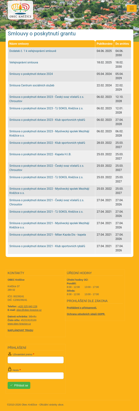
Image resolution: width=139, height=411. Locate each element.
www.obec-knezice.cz (19, 324)
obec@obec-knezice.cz (29, 310)
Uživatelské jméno (22, 354)
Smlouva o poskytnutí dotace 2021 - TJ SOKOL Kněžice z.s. (46, 211)
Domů (16, 24)
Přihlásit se (21, 385)
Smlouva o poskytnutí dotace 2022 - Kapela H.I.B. (40, 154)
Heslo (16, 370)
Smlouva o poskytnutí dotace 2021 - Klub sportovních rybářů (47, 246)
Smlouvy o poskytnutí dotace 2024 (31, 74)
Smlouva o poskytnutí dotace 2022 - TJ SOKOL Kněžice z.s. (46, 177)
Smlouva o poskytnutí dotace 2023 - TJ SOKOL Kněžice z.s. (46, 108)
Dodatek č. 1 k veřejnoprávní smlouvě (32, 51)
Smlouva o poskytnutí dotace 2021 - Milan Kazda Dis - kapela (47, 234)
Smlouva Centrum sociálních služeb (31, 85)
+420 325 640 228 (27, 306)
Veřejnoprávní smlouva (23, 62)
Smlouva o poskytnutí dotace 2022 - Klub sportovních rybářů (47, 142)
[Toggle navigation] (132, 8)
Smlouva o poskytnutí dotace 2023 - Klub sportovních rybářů (47, 120)
